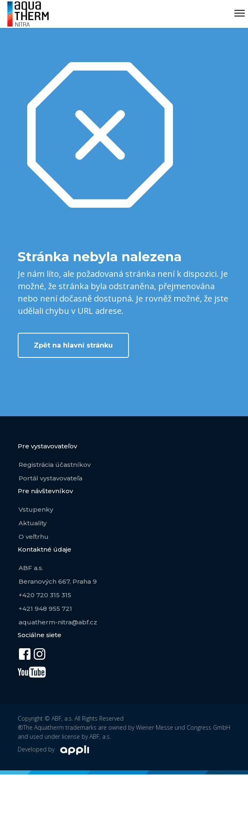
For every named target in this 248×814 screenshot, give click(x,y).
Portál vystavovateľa (50, 478)
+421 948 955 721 (45, 608)
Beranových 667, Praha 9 (58, 581)
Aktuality (33, 523)
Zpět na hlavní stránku (73, 345)
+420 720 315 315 (45, 595)
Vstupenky (36, 509)
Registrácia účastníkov (55, 464)
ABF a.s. (31, 568)
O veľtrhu (34, 536)
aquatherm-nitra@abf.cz (58, 622)
